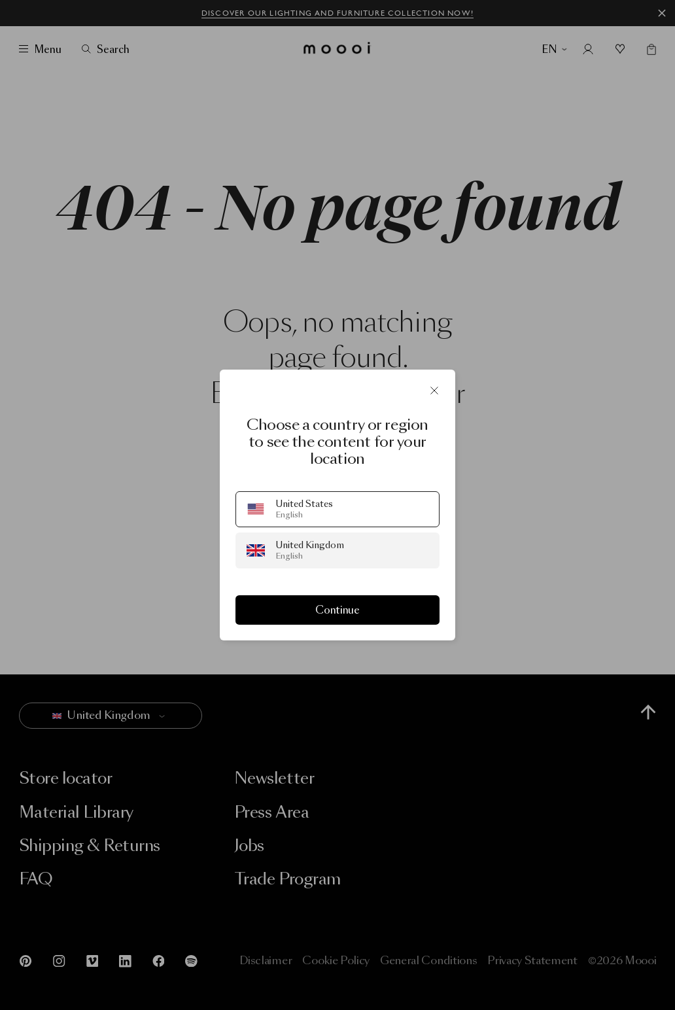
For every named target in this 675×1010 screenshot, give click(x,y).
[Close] (434, 390)
